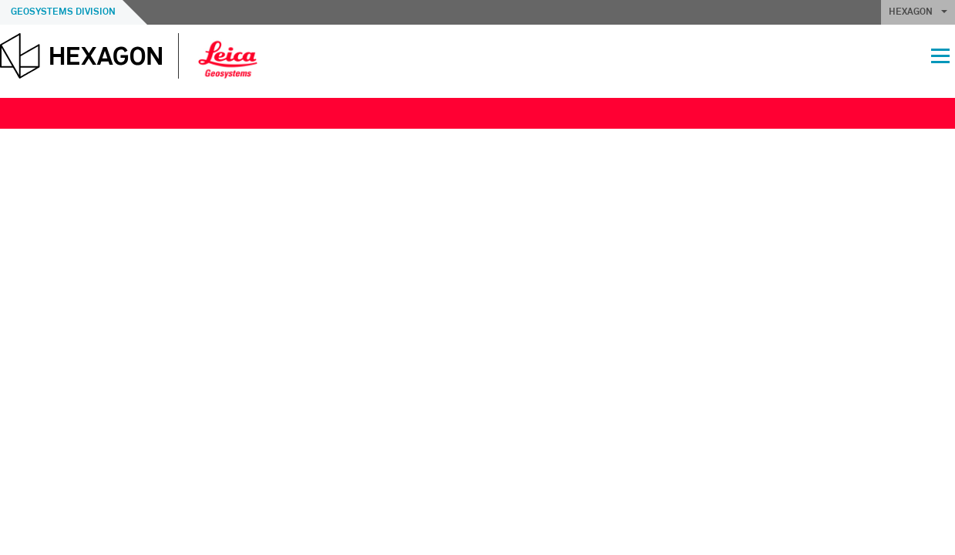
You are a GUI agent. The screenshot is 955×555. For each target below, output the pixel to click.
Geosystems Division (63, 12)
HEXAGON (918, 12)
